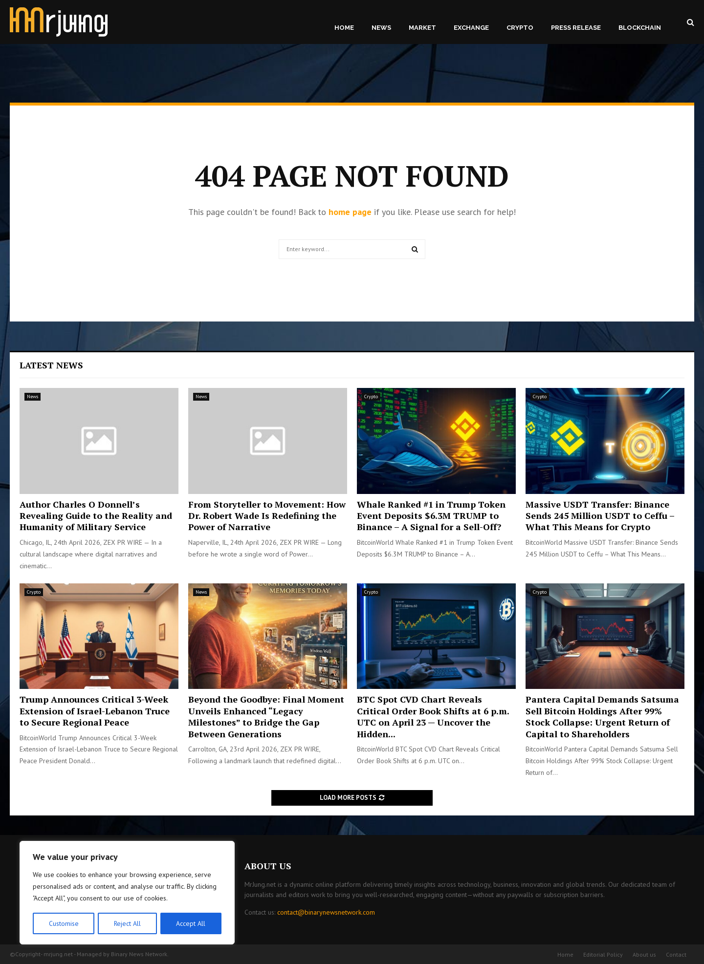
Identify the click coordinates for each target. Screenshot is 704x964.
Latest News (51, 365)
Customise (63, 923)
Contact (676, 954)
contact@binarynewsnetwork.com (326, 912)
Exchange (471, 27)
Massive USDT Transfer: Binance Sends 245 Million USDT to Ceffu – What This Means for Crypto (600, 515)
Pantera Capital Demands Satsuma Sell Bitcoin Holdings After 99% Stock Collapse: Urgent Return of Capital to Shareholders (602, 716)
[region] (127, 893)
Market (422, 27)
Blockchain (639, 27)
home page (350, 211)
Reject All (127, 923)
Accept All (191, 923)
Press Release (576, 27)
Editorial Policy (603, 954)
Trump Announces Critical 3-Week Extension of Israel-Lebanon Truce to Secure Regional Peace (95, 710)
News (381, 27)
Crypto (519, 27)
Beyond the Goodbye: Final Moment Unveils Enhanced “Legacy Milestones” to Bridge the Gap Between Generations (266, 716)
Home (344, 27)
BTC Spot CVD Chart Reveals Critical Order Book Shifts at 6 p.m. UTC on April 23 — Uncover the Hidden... (433, 716)
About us (644, 954)
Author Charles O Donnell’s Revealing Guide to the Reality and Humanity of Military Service (96, 515)
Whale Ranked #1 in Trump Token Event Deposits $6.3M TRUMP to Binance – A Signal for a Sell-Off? (431, 515)
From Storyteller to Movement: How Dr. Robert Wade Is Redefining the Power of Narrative (267, 515)
